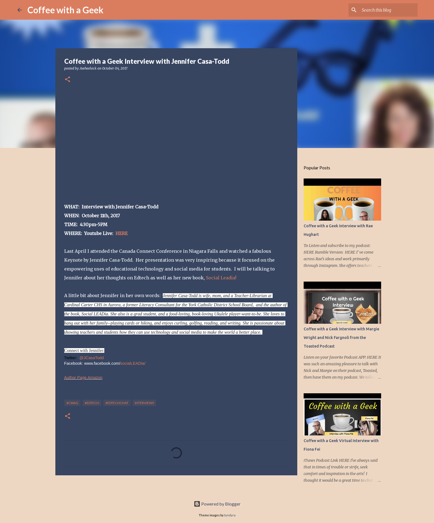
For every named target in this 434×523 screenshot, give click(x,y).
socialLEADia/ (132, 363)
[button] (67, 79)
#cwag (72, 403)
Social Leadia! (221, 277)
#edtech (92, 403)
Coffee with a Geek (65, 9)
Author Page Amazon (83, 377)
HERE (121, 233)
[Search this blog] (389, 10)
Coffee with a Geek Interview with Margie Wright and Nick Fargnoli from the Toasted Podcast (341, 337)
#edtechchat (116, 403)
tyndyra (230, 515)
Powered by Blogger (217, 503)
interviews (144, 403)
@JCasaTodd (91, 358)
